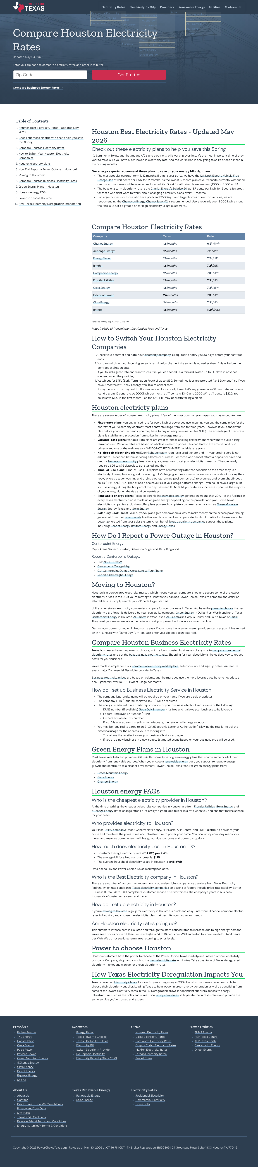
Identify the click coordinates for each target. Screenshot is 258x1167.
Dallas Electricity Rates (150, 1037)
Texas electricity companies (187, 521)
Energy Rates (85, 1032)
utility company (115, 830)
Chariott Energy (107, 781)
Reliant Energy (26, 1032)
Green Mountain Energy (112, 773)
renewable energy (172, 496)
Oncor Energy (185, 613)
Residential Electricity (149, 1095)
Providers (167, 7)
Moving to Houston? (31, 175)
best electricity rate (163, 960)
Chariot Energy (103, 243)
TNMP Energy (203, 1032)
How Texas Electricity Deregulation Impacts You (50, 204)
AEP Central (173, 617)
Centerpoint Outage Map (113, 566)
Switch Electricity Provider (93, 1050)
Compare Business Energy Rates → (38, 87)
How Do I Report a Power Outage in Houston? (48, 169)
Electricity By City (143, 7)
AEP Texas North (205, 1041)
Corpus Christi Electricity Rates (155, 1045)
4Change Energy (104, 251)
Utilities (215, 7)
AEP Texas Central (206, 1037)
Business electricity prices (109, 677)
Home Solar (142, 1104)
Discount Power (103, 295)
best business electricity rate (148, 654)
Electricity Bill (85, 1045)
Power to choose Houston (35, 198)
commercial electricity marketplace (155, 666)
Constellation (25, 1041)
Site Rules (23, 1113)
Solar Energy (84, 1100)
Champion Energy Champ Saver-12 (145, 201)
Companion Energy (105, 273)
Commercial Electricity (150, 1100)
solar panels (133, 517)
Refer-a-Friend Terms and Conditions (41, 1121)
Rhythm (98, 266)
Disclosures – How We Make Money (40, 1104)
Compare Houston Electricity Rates (41, 148)
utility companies (167, 995)
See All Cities (143, 1058)
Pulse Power (25, 1050)
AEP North (139, 617)
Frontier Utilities (103, 280)
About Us (23, 1095)
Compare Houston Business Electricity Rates (48, 181)
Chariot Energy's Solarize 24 (169, 188)
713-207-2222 (112, 562)
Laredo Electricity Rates (151, 1054)
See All (21, 1080)
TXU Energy (24, 1037)
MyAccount (233, 7)
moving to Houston (114, 911)
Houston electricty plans (35, 164)
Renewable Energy (191, 7)
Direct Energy (26, 1071)
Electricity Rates (113, 7)
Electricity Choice (125, 982)
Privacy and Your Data (31, 1108)
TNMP (234, 617)
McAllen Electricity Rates (151, 1050)
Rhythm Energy (141, 526)
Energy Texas (102, 258)
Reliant (97, 310)
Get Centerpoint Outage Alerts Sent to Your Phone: (130, 571)
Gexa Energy (101, 288)
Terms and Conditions (31, 1117)
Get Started (129, 74)
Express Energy (27, 1075)
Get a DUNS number (152, 709)
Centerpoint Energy (104, 617)
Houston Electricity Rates (151, 1032)
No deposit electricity (122, 461)
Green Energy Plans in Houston (39, 186)
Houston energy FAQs (33, 192)
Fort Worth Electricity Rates (153, 1041)
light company (157, 453)
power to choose (222, 608)
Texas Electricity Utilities (92, 1041)
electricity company (157, 355)
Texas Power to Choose (91, 1037)
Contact (22, 1100)
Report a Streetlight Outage (115, 575)
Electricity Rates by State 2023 (96, 1058)
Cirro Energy (101, 302)
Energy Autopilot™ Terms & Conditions (42, 1126)
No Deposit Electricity (90, 1054)
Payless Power (26, 1054)
